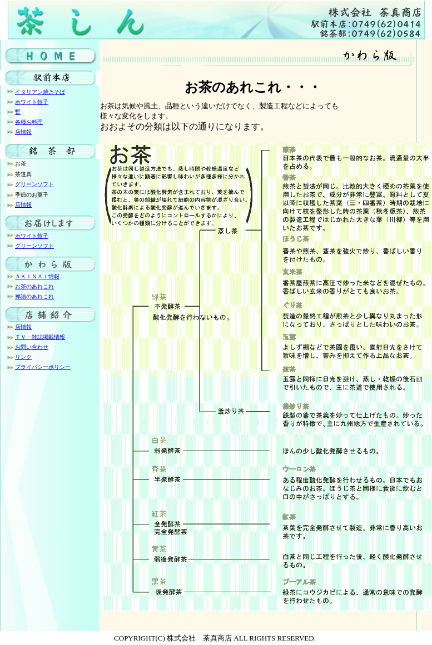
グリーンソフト (34, 184)
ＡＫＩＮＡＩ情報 (37, 276)
